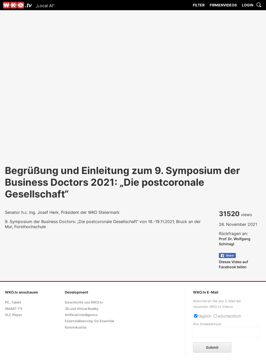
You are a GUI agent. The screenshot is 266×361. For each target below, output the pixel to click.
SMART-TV (13, 309)
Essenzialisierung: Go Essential (89, 321)
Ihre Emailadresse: (207, 324)
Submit (212, 347)
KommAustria (75, 327)
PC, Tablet (13, 302)
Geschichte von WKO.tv (84, 302)
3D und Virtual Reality (81, 309)
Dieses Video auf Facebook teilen (233, 261)
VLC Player (13, 315)
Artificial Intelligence (81, 315)
